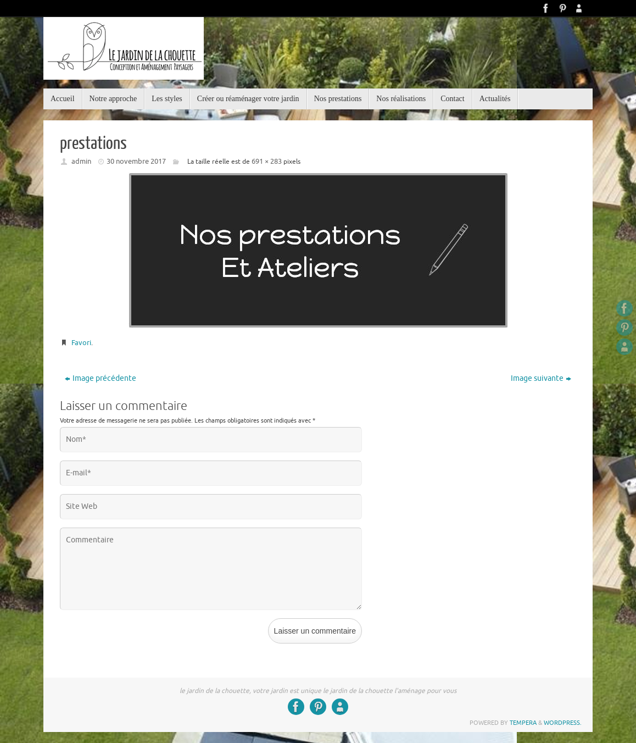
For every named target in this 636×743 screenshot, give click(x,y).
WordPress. (563, 723)
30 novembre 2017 (136, 161)
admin (81, 161)
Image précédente (100, 378)
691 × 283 (267, 161)
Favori (81, 342)
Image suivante (541, 378)
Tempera (523, 723)
